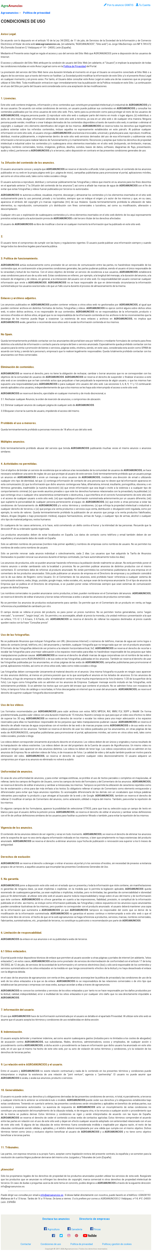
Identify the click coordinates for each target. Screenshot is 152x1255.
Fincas (95, 1229)
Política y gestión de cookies (117, 1244)
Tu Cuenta (143, 5)
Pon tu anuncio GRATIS (118, 5)
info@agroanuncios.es (51, 1195)
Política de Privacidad (74, 66)
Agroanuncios (10, 12)
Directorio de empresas (94, 1219)
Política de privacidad (36, 12)
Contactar (26, 1244)
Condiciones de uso (51, 1244)
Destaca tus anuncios (56, 1219)
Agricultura (51, 1229)
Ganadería (74, 1229)
